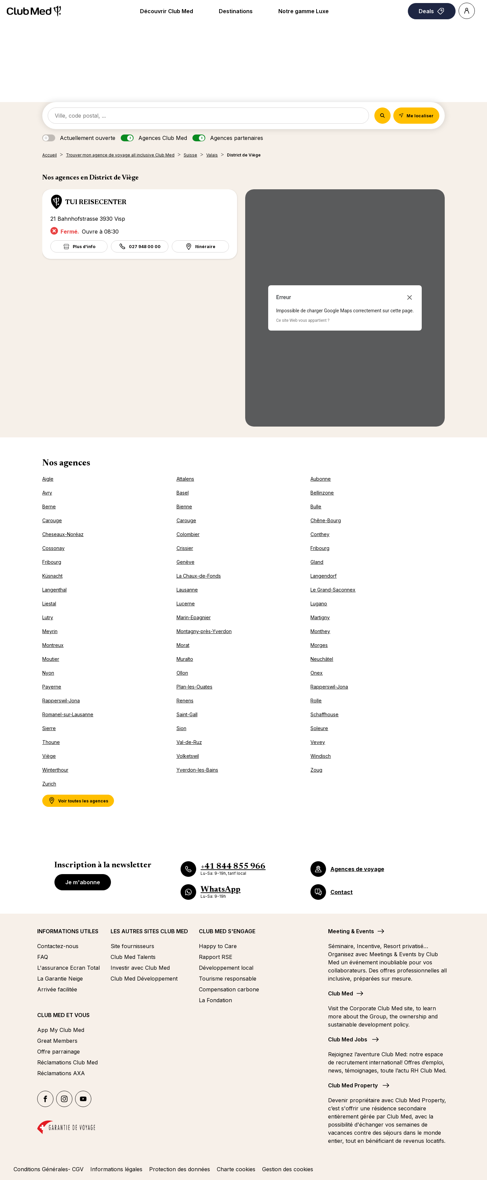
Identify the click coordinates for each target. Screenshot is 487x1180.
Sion (181, 728)
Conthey (319, 534)
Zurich (49, 784)
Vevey (317, 742)
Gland (316, 562)
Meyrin (49, 631)
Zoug (316, 770)
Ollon (182, 673)
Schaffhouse (324, 714)
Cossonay (53, 548)
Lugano (318, 603)
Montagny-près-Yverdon (204, 631)
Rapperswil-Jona (329, 687)
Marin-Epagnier (194, 617)
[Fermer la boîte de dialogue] (409, 297)
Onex (316, 673)
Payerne (51, 687)
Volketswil (188, 756)
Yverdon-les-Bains (197, 770)
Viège (49, 756)
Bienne (184, 506)
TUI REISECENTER (95, 202)
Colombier (188, 534)
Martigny (320, 617)
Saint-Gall (187, 714)
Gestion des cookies (287, 1169)
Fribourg (319, 548)
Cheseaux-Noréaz (63, 534)
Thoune (51, 742)
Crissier (185, 548)
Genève (185, 562)
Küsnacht (52, 576)
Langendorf (323, 576)
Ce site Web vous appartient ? (303, 320)
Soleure (319, 728)
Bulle (315, 506)
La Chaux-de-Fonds (199, 576)
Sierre (49, 728)
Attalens (185, 479)
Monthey (320, 631)
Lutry (47, 617)
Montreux (53, 645)
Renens (185, 700)
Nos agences (66, 463)
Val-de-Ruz (189, 742)
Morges (319, 645)
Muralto (185, 659)
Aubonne (320, 479)
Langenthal (54, 590)
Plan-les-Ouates (194, 687)
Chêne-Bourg (325, 520)
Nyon (48, 673)
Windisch (320, 756)
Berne (49, 506)
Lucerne (186, 603)
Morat (183, 645)
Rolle (316, 700)
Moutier (50, 659)
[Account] (467, 11)
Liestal (49, 603)
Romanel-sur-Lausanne (67, 714)
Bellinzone (322, 493)
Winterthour (55, 770)
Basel (183, 493)
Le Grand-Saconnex (332, 590)
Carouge (52, 520)
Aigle (47, 479)
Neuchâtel (321, 659)
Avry (47, 493)
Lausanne (187, 590)
